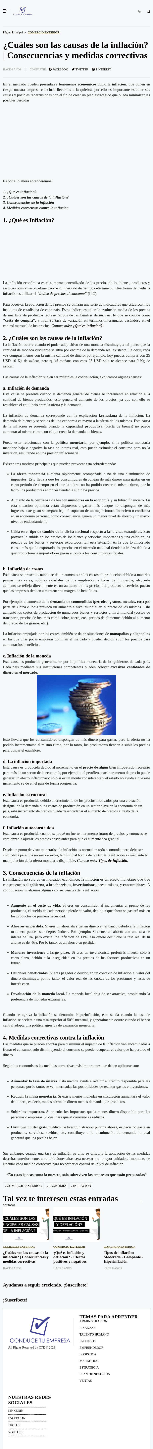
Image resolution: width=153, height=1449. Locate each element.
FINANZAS (87, 1328)
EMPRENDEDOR (91, 1347)
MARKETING (89, 1361)
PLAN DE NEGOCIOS (94, 1374)
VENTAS (85, 1380)
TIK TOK (14, 1425)
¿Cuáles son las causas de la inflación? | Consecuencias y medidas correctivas (26, 1256)
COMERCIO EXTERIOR (43, 32)
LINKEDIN (15, 1410)
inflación (94, 326)
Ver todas (9, 1205)
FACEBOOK (16, 1418)
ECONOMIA (57, 1186)
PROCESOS (87, 1341)
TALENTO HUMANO (94, 1334)
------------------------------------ (27, 1407)
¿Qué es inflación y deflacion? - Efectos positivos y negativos (70, 1256)
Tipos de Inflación (112, 860)
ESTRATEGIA (89, 1367)
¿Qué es (79, 326)
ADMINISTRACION (93, 1321)
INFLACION (82, 1186)
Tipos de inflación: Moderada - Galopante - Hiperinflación (123, 1256)
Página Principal (13, 32)
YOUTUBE (15, 1432)
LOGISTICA (87, 1354)
